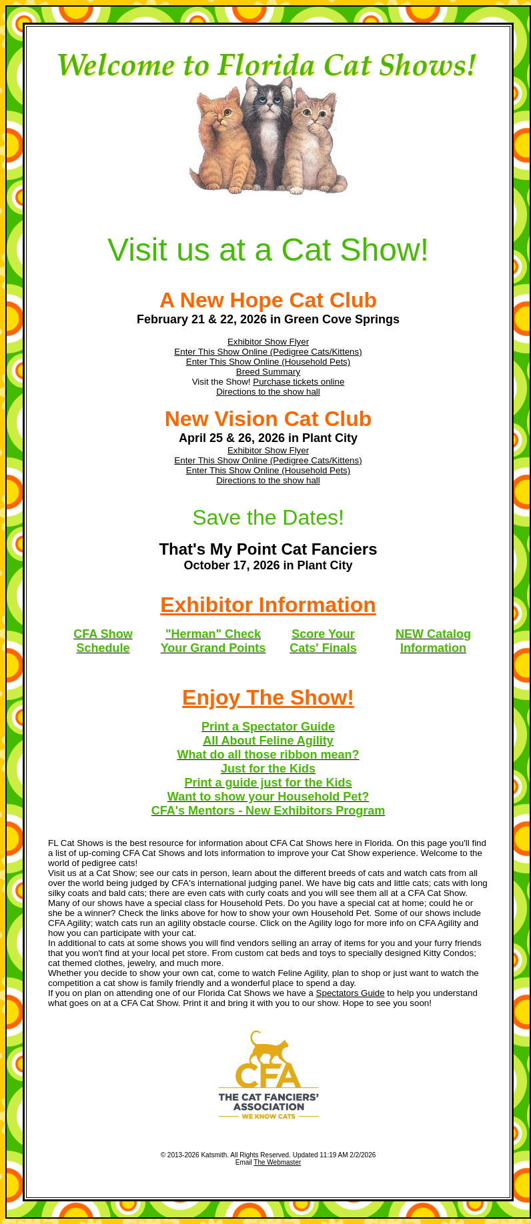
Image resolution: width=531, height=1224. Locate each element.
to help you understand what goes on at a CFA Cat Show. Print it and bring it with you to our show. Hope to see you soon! (263, 998)
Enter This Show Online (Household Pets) (268, 362)
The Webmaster (277, 1162)
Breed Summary (268, 372)
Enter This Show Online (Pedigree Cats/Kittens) (268, 352)
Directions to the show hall (268, 392)
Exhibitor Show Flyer (268, 342)
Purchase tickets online (298, 382)
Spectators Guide (350, 993)
